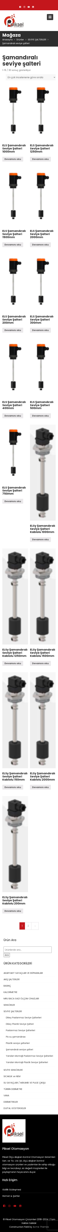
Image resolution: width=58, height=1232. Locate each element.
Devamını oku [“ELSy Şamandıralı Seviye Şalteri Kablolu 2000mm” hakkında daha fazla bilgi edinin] (40, 787)
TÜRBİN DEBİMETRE (13, 1089)
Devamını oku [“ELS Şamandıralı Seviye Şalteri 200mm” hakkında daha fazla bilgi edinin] (12, 330)
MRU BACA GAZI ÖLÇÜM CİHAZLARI (21, 998)
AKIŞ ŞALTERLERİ (11, 979)
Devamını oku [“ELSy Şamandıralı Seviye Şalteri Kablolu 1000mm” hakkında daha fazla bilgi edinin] (40, 539)
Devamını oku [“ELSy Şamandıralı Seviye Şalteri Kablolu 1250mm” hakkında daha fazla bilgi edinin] (12, 663)
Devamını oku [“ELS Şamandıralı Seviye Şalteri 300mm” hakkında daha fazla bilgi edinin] (40, 330)
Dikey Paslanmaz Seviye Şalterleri (23, 1017)
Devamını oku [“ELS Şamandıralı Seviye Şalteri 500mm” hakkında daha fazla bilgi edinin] (40, 415)
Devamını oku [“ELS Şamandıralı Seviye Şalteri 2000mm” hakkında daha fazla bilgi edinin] (40, 244)
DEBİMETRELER (11, 1101)
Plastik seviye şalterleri (18, 1043)
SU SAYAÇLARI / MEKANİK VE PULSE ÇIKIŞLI (25, 1082)
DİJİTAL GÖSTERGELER (15, 1108)
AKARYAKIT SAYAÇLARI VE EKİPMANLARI (23, 973)
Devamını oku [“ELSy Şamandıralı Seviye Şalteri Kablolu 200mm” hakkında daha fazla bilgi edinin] (12, 911)
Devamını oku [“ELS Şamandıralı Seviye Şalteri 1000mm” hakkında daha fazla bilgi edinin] (12, 159)
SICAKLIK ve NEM (12, 1076)
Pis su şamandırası (16, 1036)
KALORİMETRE (10, 992)
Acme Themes (41, 1226)
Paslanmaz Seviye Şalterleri (20, 1030)
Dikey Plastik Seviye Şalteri (20, 1024)
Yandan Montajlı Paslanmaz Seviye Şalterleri (29, 1055)
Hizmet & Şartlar (11, 1195)
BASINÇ (7, 985)
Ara (7, 955)
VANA (6, 1095)
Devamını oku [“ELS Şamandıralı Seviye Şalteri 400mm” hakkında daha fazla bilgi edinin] (12, 415)
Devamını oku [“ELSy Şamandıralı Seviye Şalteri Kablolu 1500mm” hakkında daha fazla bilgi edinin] (40, 663)
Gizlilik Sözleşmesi (12, 1189)
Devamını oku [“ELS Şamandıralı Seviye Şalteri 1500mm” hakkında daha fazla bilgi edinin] (12, 244)
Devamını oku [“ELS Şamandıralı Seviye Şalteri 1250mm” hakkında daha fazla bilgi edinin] (40, 159)
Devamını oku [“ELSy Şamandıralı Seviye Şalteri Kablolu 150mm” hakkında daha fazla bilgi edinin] (12, 787)
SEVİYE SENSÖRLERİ (13, 1069)
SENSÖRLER (9, 1005)
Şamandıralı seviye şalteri (19, 1049)
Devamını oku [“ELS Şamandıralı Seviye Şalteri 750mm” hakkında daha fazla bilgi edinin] (12, 501)
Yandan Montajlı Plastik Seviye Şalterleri (27, 1062)
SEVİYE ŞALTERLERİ (13, 1011)
